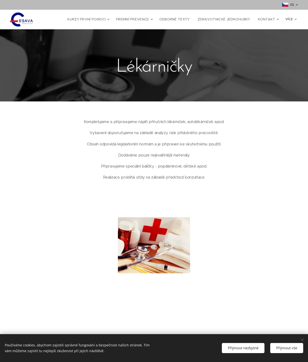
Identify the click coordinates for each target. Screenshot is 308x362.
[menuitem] (93, 19)
